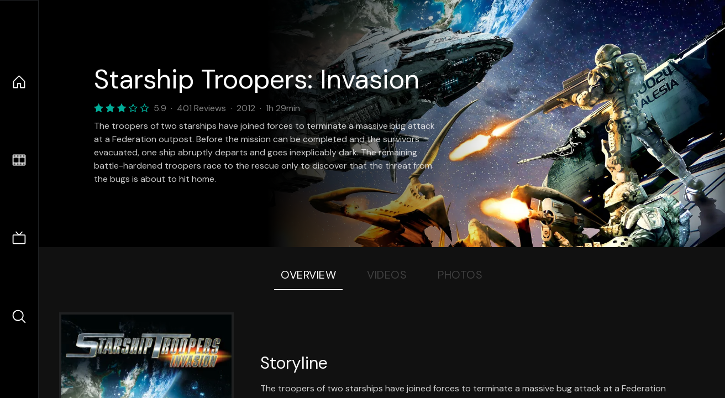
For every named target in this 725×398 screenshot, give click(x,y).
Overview (308, 275)
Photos (460, 275)
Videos (387, 275)
